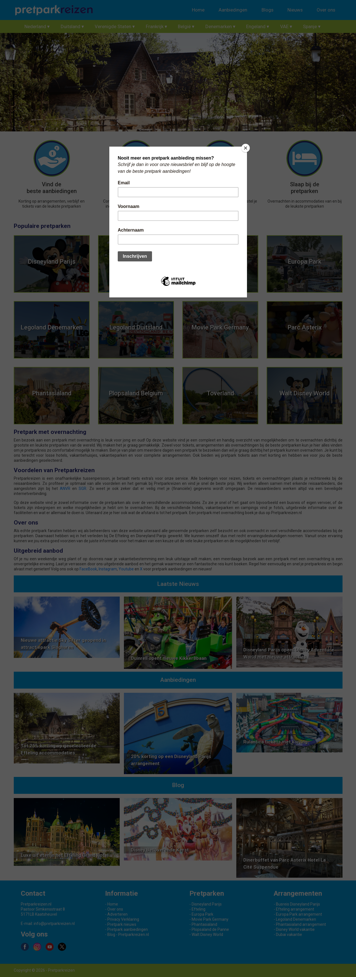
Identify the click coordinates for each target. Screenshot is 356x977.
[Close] (245, 148)
